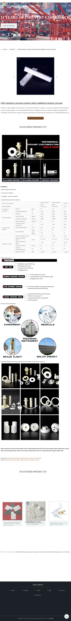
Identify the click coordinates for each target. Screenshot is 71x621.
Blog (51, 590)
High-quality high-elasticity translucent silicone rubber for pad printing (23, 458)
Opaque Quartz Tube (57, 450)
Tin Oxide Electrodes (46, 450)
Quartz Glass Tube (14, 450)
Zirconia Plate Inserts (21, 448)
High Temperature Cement (61, 448)
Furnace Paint (24, 450)
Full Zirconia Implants (48, 448)
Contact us (39, 595)
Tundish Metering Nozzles (35, 448)
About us (63, 590)
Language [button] (66, 3)
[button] (53, 4)
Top (67, 616)
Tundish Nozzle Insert (34, 450)
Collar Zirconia (5, 450)
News (39, 590)
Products (12, 49)
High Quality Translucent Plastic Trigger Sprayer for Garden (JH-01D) (21, 460)
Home (5, 49)
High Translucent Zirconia (8, 448)
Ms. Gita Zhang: (7, 559)
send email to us (35, 118)
